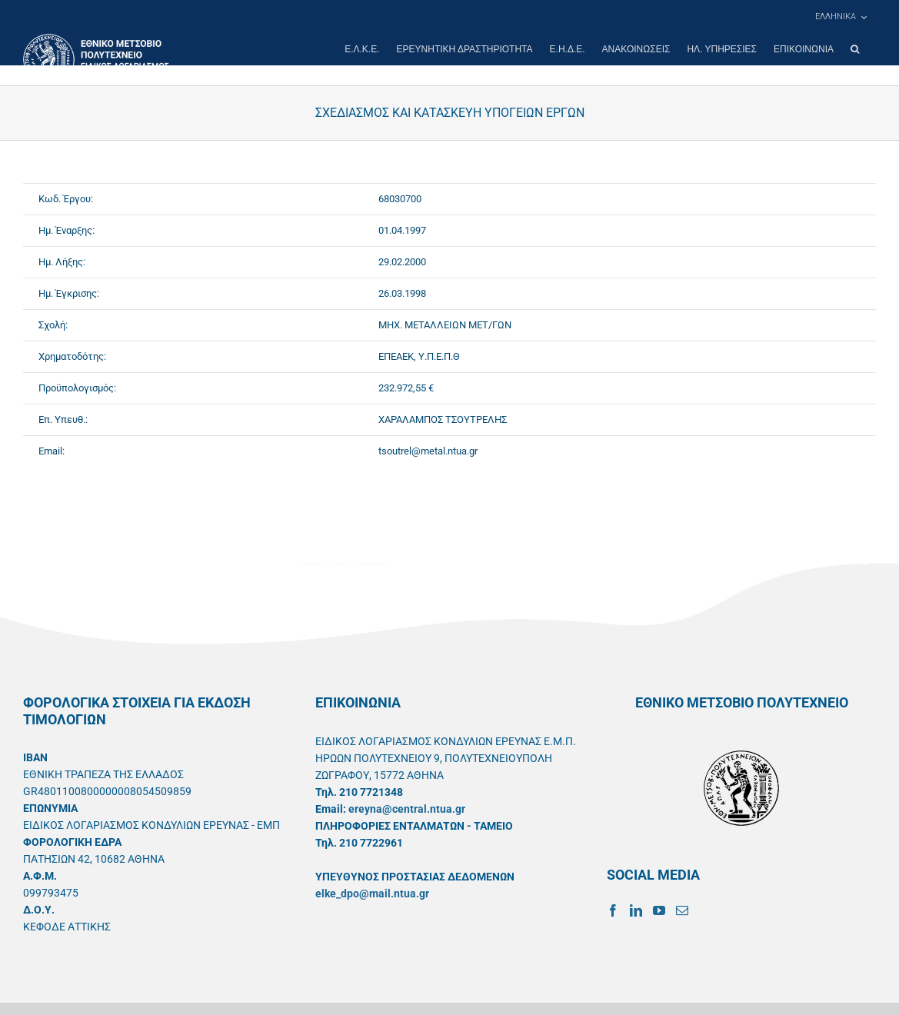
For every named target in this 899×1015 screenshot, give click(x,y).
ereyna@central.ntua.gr (406, 809)
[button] (855, 49)
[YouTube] (659, 910)
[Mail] (682, 910)
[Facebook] (613, 910)
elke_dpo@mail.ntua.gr (372, 893)
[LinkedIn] (636, 910)
